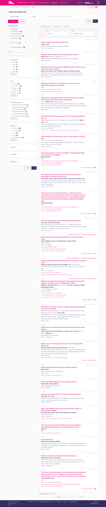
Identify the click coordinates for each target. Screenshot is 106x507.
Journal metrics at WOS (47, 251)
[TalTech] (11, 2)
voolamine (16, 130)
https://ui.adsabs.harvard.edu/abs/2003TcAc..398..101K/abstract (56, 418)
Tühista (89, 21)
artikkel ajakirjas (16, 31)
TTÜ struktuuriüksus (16, 102)
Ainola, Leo (16, 90)
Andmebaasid (15, 7)
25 (44, 470)
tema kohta (14, 154)
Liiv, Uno (16, 83)
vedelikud (16, 128)
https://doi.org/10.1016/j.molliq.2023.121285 (51, 293)
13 (43, 258)
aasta (10, 51)
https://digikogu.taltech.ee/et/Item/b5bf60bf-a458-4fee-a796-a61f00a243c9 (60, 207)
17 (43, 341)
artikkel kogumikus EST (74, 258)
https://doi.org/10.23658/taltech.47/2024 (51, 165)
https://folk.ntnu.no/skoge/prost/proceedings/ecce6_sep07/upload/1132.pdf (59, 130)
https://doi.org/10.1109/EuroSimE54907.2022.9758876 (54, 357)
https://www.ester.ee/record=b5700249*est (51, 209)
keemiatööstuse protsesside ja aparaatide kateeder (20, 108)
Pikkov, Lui (16, 93)
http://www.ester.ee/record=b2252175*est (51, 433)
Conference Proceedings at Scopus (51, 274)
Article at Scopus (61, 249)
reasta (72, 30)
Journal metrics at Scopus (48, 249)
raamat (14, 29)
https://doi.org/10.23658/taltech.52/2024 (51, 211)
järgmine (81, 497)
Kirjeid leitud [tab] (45, 26)
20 (44, 392)
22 (44, 422)
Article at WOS (59, 251)
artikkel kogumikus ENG (89, 258)
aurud (15, 135)
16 (43, 325)
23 (44, 437)
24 (44, 453)
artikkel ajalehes (16, 34)
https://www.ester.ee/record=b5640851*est (51, 486)
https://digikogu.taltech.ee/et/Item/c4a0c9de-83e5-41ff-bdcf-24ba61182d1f (59, 161)
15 (43, 304)
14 (43, 279)
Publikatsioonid (25, 7)
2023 (15, 69)
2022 (15, 71)
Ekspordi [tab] (67, 26)
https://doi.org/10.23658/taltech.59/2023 (51, 482)
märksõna (13, 126)
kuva (47, 30)
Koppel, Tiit (16, 88)
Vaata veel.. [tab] (57, 26)
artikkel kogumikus (17, 36)
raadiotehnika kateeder (20, 114)
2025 (15, 64)
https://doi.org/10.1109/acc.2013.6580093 (51, 272)
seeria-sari (13, 147)
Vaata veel (13, 74)
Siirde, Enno (17, 86)
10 (43, 190)
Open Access (16, 43)
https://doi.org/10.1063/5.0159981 (49, 247)
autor (12, 81)
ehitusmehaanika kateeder (20, 116)
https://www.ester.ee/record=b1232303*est (51, 375)
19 (43, 379)
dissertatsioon (16, 38)
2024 (15, 67)
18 (43, 365)
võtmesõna (14, 162)
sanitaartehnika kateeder (20, 105)
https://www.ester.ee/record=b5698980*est (51, 163)
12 (43, 234)
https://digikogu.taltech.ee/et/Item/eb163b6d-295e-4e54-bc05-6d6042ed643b (60, 484)
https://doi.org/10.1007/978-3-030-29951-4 (51, 89)
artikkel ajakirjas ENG (89, 234)
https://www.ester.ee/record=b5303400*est (52, 91)
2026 (15, 62)
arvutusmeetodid (18, 137)
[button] (98, 2)
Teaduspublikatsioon (18, 47)
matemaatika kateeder (19, 111)
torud (15, 133)
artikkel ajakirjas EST (74, 234)
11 (43, 218)
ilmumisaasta (14, 60)
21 (43, 406)
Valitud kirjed (93, 7)
